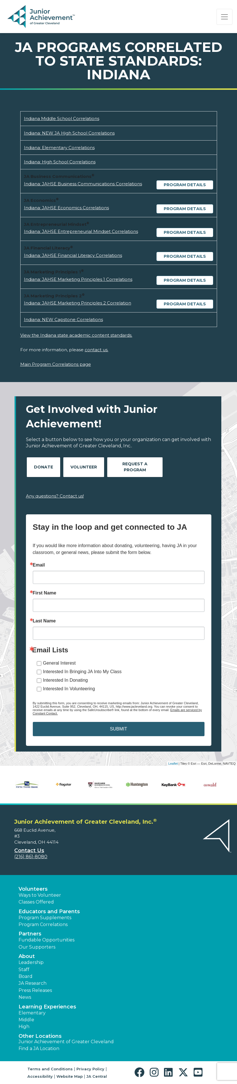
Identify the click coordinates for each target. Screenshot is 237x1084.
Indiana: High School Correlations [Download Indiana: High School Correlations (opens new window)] (60, 162)
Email (39, 565)
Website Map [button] (69, 1076)
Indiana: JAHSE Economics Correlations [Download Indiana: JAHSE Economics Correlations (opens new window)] (66, 207)
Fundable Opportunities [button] (46, 940)
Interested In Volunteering (69, 688)
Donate (43, 467)
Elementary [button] (32, 1013)
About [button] (27, 956)
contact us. (96, 349)
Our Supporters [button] (37, 947)
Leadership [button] (31, 962)
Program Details (185, 184)
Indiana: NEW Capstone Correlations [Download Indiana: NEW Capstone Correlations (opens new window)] (63, 319)
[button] (140, 1072)
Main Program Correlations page (55, 364)
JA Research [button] (32, 983)
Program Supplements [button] (45, 917)
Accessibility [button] (40, 1076)
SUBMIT (118, 728)
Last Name (44, 621)
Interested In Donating (65, 680)
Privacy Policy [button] (90, 1069)
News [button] (25, 997)
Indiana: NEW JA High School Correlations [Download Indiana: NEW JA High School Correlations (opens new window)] (69, 133)
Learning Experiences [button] (47, 1006)
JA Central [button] (96, 1076)
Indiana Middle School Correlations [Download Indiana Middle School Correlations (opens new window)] (61, 118)
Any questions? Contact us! (55, 496)
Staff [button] (24, 969)
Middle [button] (26, 1019)
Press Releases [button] (35, 990)
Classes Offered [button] (36, 902)
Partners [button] (30, 933)
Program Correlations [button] (43, 924)
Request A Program (134, 466)
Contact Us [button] (29, 850)
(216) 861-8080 (30, 856)
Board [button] (26, 976)
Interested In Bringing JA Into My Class (82, 671)
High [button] (24, 1026)
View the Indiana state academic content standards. (76, 335)
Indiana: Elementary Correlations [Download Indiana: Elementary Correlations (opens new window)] (59, 147)
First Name (44, 593)
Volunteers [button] (33, 889)
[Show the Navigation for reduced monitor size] (224, 17)
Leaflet (173, 763)
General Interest (59, 663)
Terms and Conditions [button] (50, 1069)
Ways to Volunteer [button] (40, 895)
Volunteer (83, 467)
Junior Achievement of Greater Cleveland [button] (66, 1041)
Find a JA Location (39, 1048)
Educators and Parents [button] (49, 911)
